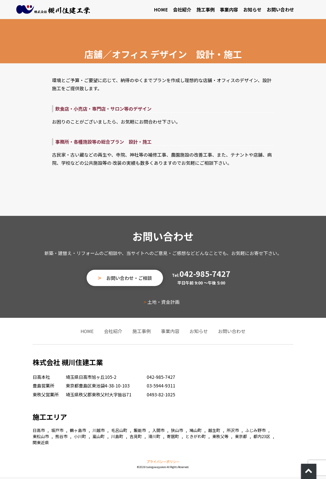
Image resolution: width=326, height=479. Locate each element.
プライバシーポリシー (163, 463)
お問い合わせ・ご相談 (129, 280)
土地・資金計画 (162, 304)
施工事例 (221, 10)
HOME (176, 10)
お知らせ (268, 10)
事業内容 (244, 10)
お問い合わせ (296, 10)
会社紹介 (197, 10)
